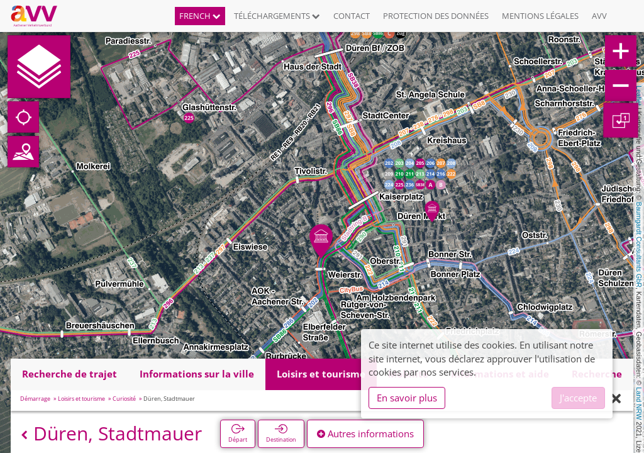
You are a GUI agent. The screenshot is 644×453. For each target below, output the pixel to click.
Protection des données (436, 15)
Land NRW (639, 403)
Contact (351, 15)
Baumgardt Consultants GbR (639, 245)
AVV (599, 15)
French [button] (200, 15)
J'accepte (578, 397)
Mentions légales (540, 15)
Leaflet (639, 96)
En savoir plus (407, 397)
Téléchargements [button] (277, 15)
